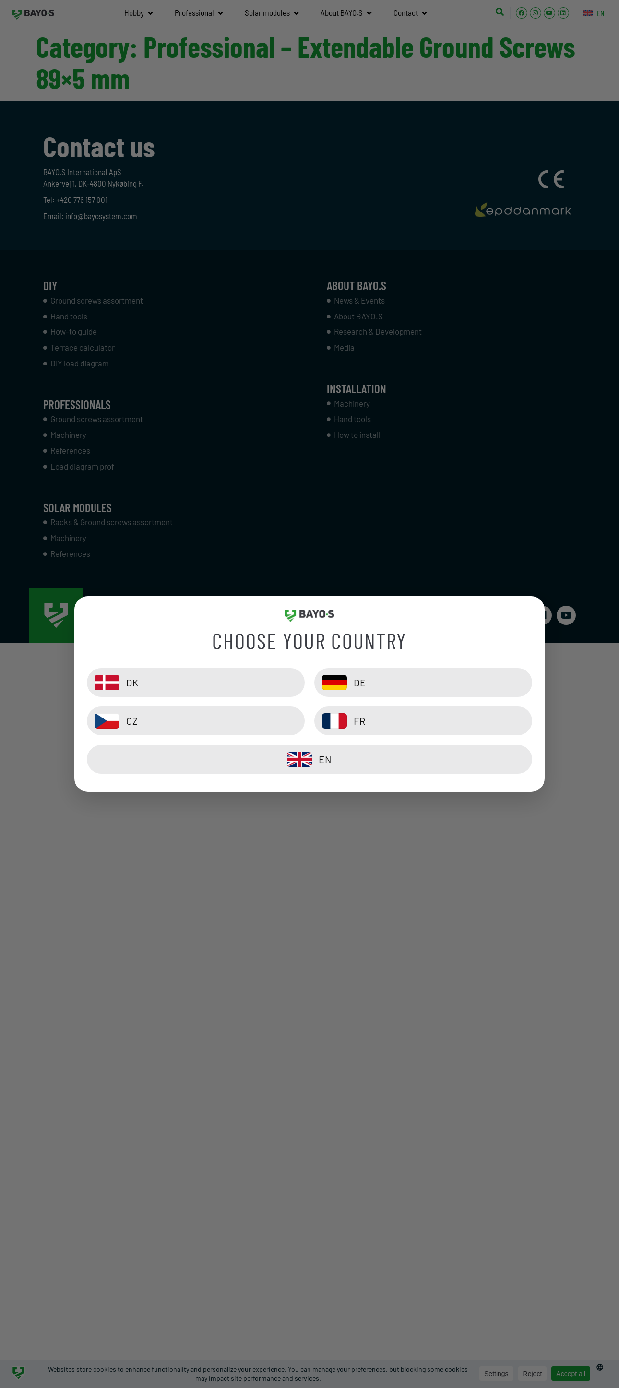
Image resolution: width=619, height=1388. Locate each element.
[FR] (423, 720)
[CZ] (196, 720)
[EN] (309, 759)
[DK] (196, 682)
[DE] (423, 682)
